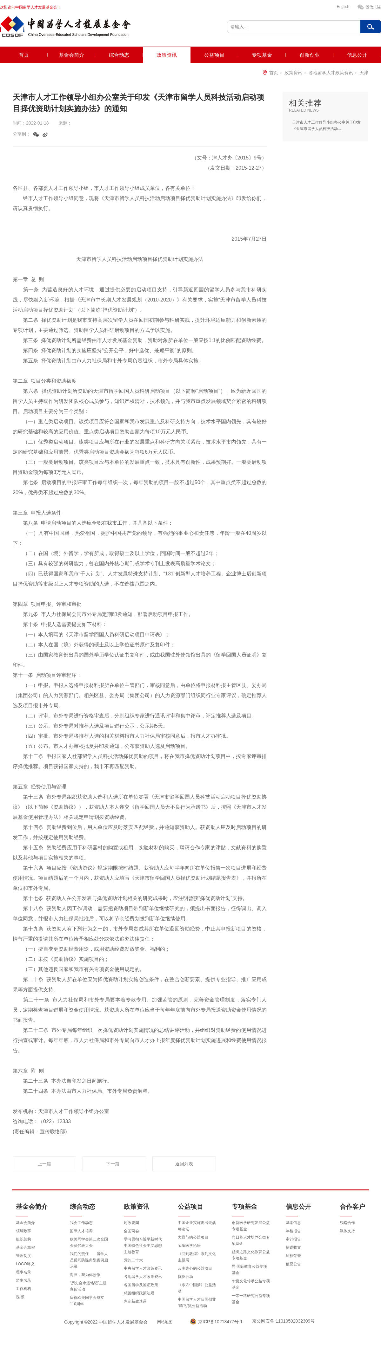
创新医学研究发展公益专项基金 (251, 1226)
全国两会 (131, 1231)
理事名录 (23, 1272)
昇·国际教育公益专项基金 (249, 1269)
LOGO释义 (25, 1264)
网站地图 (164, 1322)
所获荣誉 (293, 1255)
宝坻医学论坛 (189, 1245)
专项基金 (262, 55)
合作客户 (352, 1206)
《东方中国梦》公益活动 (197, 1288)
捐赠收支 (293, 1247)
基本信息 (293, 1223)
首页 (24, 55)
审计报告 (293, 1239)
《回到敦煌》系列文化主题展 (197, 1257)
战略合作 (347, 1223)
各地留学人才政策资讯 (331, 72)
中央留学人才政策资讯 (143, 1268)
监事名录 (23, 1280)
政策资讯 (167, 55)
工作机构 (23, 1288)
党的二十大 (133, 1260)
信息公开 (357, 55)
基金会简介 (71, 55)
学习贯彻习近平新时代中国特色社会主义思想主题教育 (143, 1245)
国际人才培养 (81, 1231)
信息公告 (293, 1264)
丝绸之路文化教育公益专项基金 (251, 1255)
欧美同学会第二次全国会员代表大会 (89, 1242)
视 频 (20, 1297)
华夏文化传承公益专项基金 (251, 1284)
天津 (363, 72)
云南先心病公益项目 (195, 1268)
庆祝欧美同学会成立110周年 (87, 1300)
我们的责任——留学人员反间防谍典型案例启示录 (89, 1260)
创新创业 (309, 55)
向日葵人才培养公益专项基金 (251, 1240)
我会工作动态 (81, 1223)
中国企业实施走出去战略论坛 (197, 1226)
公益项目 (214, 55)
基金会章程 (25, 1247)
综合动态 (119, 55)
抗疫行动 (185, 1276)
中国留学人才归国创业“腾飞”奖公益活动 (197, 1302)
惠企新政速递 (135, 1301)
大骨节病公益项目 (193, 1237)
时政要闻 (131, 1223)
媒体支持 (347, 1231)
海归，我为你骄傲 (85, 1275)
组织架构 (23, 1239)
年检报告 (293, 1231)
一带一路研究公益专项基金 (251, 1298)
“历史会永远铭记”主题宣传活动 (88, 1286)
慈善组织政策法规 (139, 1293)
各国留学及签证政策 (141, 1285)
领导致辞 (23, 1231)
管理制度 (23, 1255)
